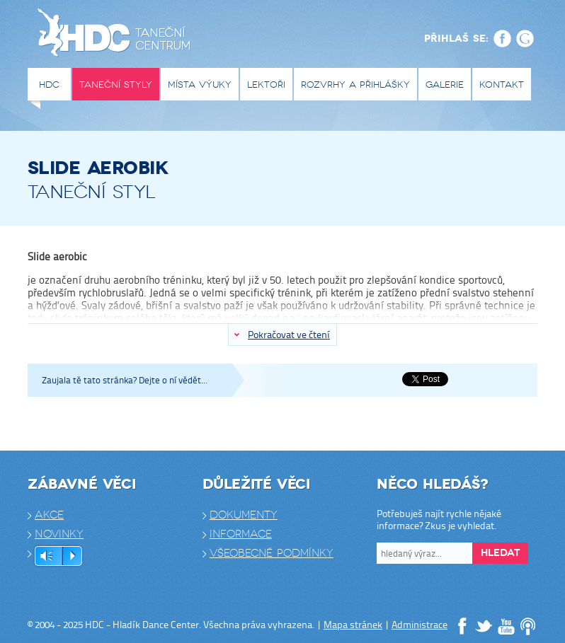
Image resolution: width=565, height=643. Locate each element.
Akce (49, 515)
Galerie (445, 84)
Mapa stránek (353, 624)
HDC (49, 84)
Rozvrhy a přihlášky (355, 84)
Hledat (500, 553)
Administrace (419, 624)
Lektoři (266, 84)
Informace (241, 534)
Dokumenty (244, 515)
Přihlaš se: (456, 38)
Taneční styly (115, 84)
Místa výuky (200, 84)
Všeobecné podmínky (271, 553)
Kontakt (501, 84)
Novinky (59, 534)
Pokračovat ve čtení (289, 334)
